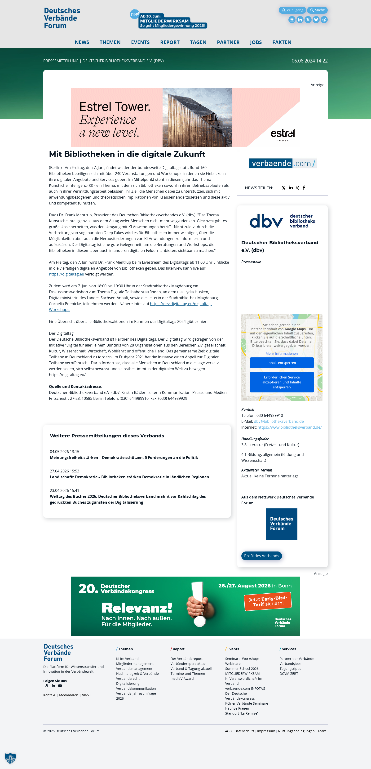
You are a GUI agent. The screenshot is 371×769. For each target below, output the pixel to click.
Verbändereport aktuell (189, 663)
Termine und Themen (188, 673)
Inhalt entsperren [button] (282, 362)
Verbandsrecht (128, 678)
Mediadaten (68, 695)
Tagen (198, 42)
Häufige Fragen (237, 708)
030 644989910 (269, 415)
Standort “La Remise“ (241, 713)
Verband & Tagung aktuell (191, 668)
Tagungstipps (290, 668)
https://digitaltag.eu (66, 274)
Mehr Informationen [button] (282, 353)
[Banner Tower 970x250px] (185, 90)
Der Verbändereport (187, 658)
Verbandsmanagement (134, 668)
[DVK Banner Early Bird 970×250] (185, 579)
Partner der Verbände (297, 658)
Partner (228, 42)
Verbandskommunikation (136, 688)
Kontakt (49, 695)
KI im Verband (127, 658)
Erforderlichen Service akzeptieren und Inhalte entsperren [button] (281, 382)
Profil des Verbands (261, 555)
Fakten (282, 42)
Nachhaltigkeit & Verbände (137, 673)
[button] (10, 758)
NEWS (82, 42)
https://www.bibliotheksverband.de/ (290, 427)
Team (322, 731)
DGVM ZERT (289, 673)
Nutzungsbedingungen (296, 731)
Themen (110, 42)
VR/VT (86, 695)
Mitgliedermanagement (135, 663)
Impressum (266, 731)
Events (140, 42)
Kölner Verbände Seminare (246, 703)
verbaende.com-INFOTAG (245, 688)
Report (170, 42)
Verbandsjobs (290, 663)
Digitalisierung (127, 683)
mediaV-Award (182, 678)
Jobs (256, 42)
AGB (228, 731)
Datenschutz (244, 731)
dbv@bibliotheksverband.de (279, 421)
